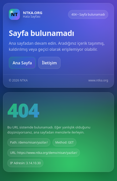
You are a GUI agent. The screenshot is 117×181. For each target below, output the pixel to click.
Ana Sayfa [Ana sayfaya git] (22, 63)
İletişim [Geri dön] (49, 63)
